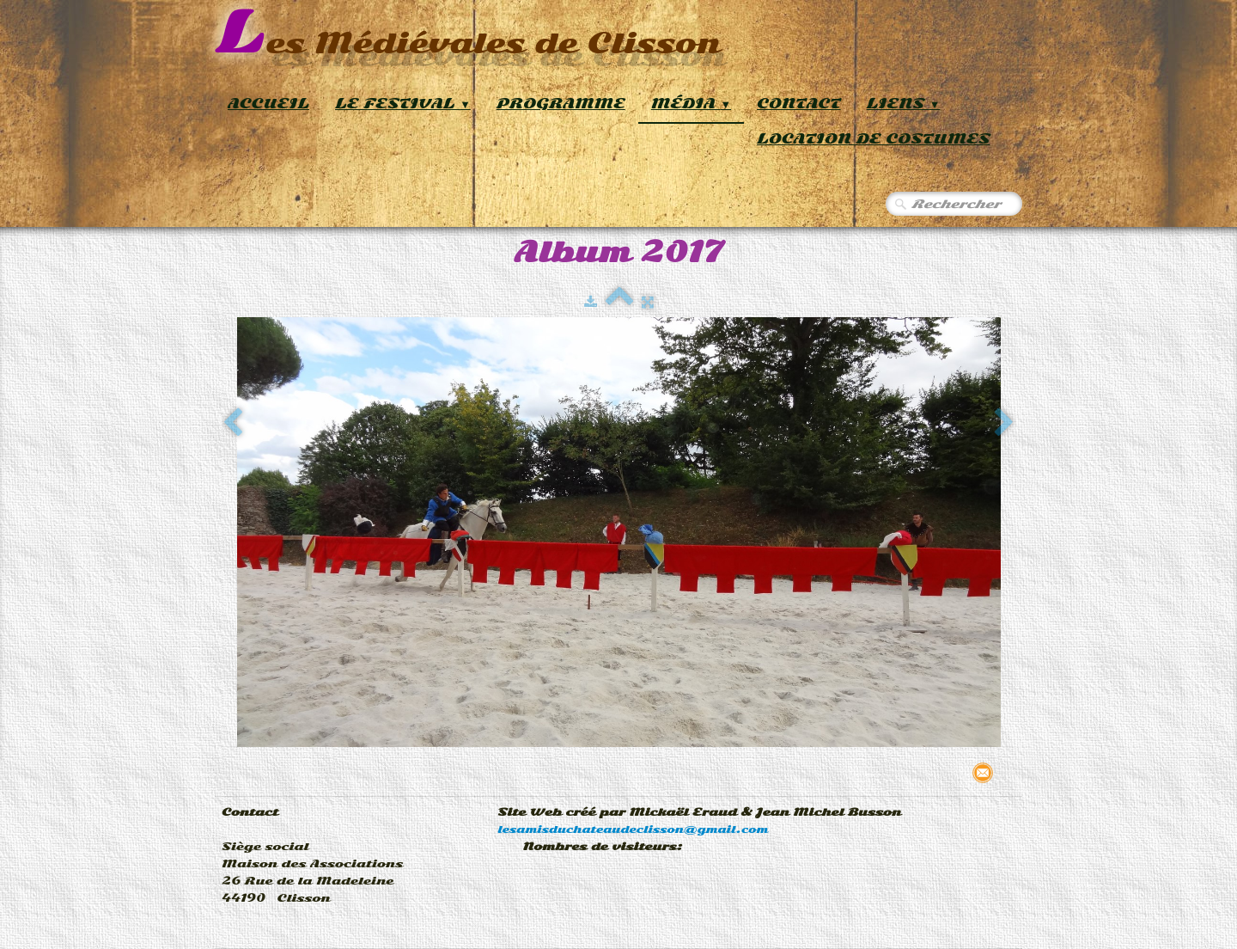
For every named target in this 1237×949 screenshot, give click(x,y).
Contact (799, 103)
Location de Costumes (873, 139)
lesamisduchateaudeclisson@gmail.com (632, 829)
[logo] (468, 34)
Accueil (268, 103)
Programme (561, 103)
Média (691, 103)
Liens (904, 103)
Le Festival (403, 103)
